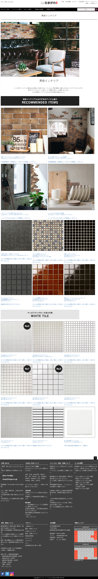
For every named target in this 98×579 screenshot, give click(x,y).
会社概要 (68, 1)
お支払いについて (30, 531)
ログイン (75, 1)
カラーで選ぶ (28, 9)
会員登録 (81, 1)
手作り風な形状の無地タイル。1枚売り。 (79, 441)
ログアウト (28, 540)
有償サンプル (51, 9)
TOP (63, 1)
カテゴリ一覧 (5, 9)
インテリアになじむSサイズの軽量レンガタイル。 (24, 214)
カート (87, 1)
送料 (87, 3)
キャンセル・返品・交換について (60, 463)
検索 (96, 9)
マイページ (94, 1)
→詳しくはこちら (30, 516)
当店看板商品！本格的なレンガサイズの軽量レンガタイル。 (24, 158)
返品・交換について (31, 533)
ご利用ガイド (93, 3)
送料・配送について (7, 523)
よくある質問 (79, 463)
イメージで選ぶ (17, 9)
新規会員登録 (29, 536)
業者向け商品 (39, 9)
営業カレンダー (79, 523)
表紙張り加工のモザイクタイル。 (16, 299)
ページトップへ (95, 458)
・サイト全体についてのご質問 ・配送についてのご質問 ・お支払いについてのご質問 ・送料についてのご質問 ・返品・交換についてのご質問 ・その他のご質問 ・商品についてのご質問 (83, 482)
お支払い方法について (32, 463)
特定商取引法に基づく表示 (33, 545)
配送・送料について (31, 528)
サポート (28, 523)
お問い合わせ (5, 463)
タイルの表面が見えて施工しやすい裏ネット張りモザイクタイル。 (16, 256)
